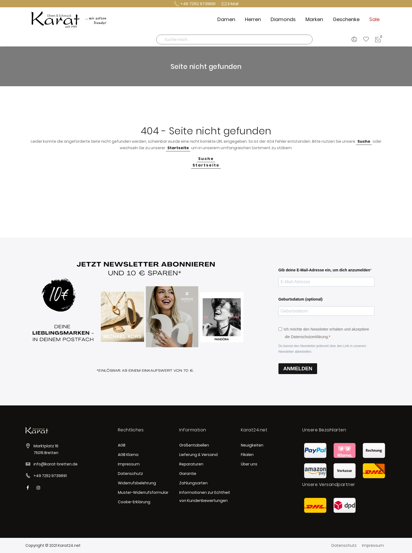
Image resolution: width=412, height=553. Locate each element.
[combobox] (234, 39)
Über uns (249, 464)
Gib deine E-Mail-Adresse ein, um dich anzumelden (324, 270)
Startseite (178, 148)
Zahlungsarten (193, 483)
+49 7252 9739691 (50, 475)
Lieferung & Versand (198, 454)
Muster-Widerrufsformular (143, 492)
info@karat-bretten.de (56, 464)
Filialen (247, 454)
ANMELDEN (298, 368)
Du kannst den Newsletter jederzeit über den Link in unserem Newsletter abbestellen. (322, 349)
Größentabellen (194, 445)
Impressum (129, 464)
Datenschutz (130, 473)
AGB (121, 445)
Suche (363, 141)
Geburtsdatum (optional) (300, 299)
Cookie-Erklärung (134, 502)
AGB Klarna (128, 454)
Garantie (187, 473)
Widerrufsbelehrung (137, 483)
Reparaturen (191, 464)
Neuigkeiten (252, 445)
